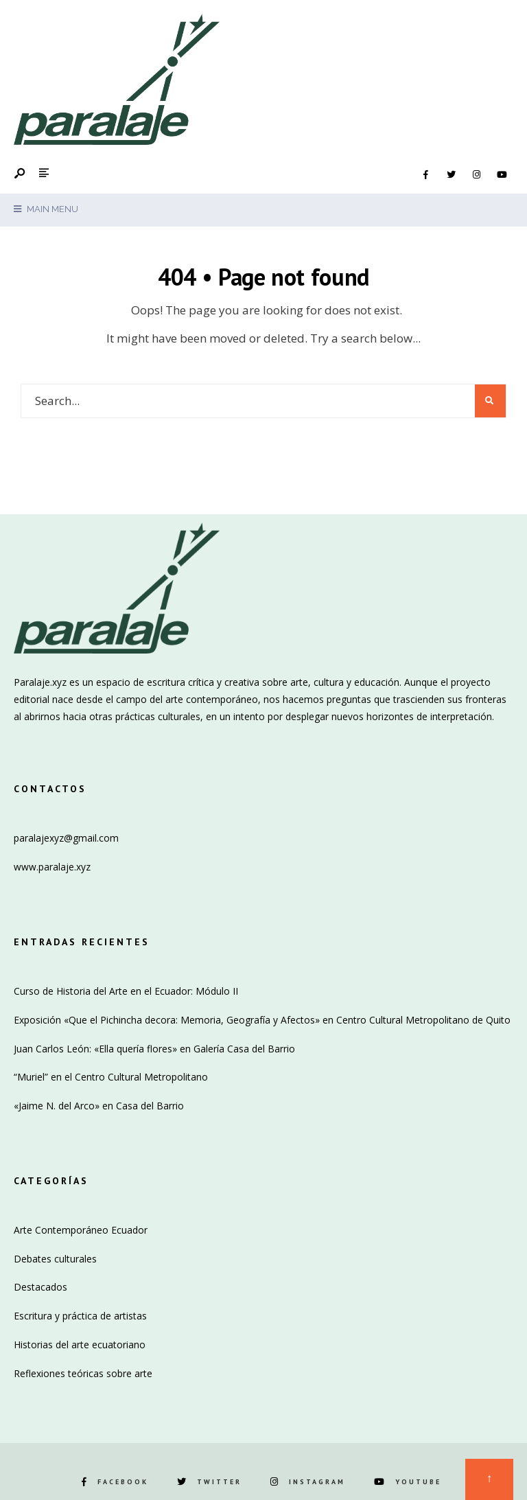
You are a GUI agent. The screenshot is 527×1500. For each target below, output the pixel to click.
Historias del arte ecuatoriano (79, 1344)
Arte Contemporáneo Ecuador (81, 1229)
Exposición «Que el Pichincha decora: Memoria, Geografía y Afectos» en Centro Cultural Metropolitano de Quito (262, 1019)
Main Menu (46, 209)
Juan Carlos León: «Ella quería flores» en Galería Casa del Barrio (154, 1048)
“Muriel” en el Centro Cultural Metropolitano (111, 1076)
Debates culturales (55, 1258)
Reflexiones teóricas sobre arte (83, 1373)
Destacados (40, 1286)
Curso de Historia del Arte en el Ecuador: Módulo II (126, 990)
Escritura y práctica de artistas (80, 1315)
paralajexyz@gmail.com (66, 837)
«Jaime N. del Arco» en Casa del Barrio (99, 1105)
